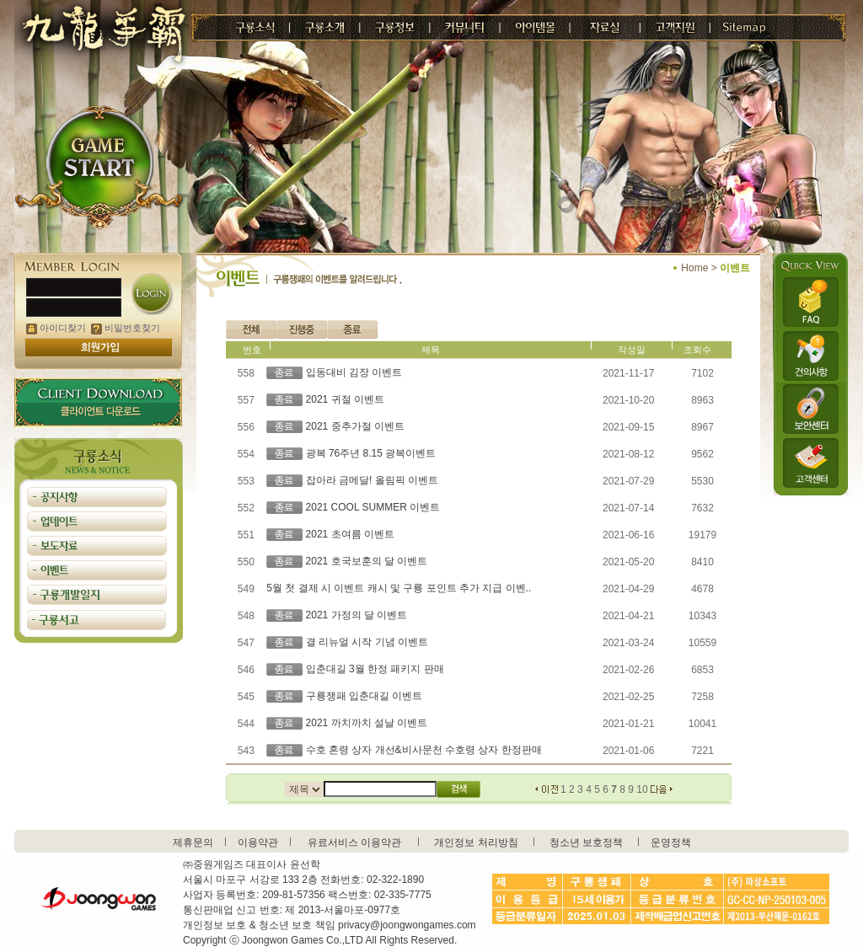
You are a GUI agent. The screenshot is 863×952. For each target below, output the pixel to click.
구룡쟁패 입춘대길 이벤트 (364, 696)
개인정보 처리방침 (475, 842)
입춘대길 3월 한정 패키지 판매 (375, 669)
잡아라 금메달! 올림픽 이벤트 (372, 480)
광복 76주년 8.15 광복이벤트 (371, 453)
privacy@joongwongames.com (407, 925)
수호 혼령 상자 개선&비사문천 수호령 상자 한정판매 (424, 750)
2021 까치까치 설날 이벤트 (367, 723)
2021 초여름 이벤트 (350, 534)
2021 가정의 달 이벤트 (357, 615)
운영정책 (671, 842)
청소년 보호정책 (586, 842)
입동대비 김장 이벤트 (354, 372)
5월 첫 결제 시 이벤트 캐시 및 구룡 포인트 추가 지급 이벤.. (398, 588)
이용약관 (258, 842)
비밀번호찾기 (125, 328)
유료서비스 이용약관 (354, 842)
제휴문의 (193, 842)
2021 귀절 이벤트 (345, 399)
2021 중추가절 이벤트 (355, 426)
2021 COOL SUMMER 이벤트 (373, 507)
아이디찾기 (56, 328)
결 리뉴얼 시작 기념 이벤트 (367, 642)
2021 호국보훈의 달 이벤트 (367, 561)
